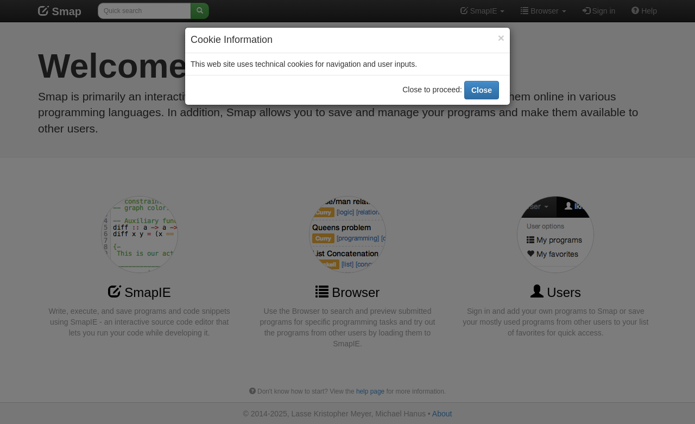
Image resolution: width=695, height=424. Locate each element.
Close (481, 88)
